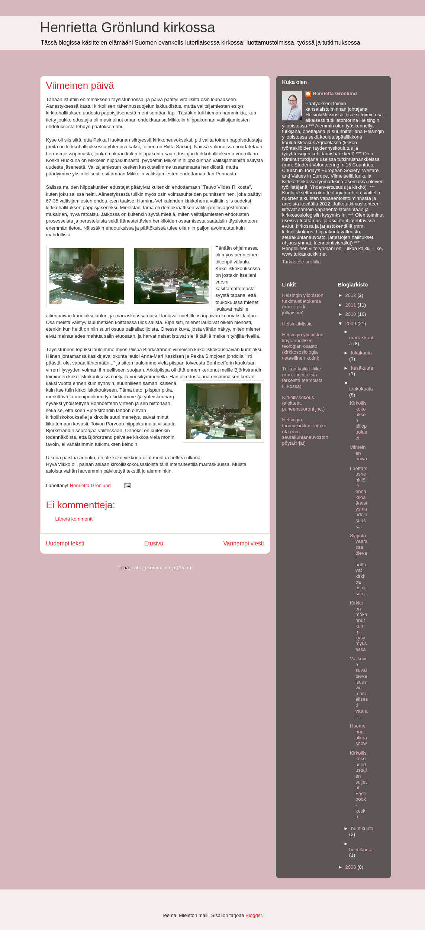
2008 (351, 867)
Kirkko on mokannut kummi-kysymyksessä (358, 626)
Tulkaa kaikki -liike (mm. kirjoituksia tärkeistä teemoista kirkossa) (302, 377)
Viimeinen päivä (358, 452)
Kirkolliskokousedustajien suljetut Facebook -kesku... (358, 785)
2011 (351, 305)
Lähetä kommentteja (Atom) (161, 567)
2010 (351, 314)
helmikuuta (361, 849)
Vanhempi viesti (243, 543)
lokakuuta (361, 353)
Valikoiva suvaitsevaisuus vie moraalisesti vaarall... (359, 687)
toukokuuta (361, 389)
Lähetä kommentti (74, 519)
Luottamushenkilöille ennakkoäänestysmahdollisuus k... (359, 497)
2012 (351, 295)
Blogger (253, 915)
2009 (351, 323)
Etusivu (153, 543)
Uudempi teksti (65, 543)
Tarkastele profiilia (301, 262)
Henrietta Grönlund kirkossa (127, 27)
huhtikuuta (362, 828)
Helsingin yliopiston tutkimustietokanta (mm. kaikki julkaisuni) (302, 303)
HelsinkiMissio (297, 324)
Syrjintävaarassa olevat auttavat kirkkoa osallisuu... (359, 564)
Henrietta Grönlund (335, 93)
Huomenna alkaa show (358, 734)
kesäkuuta (362, 368)
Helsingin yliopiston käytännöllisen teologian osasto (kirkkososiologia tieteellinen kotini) (302, 346)
